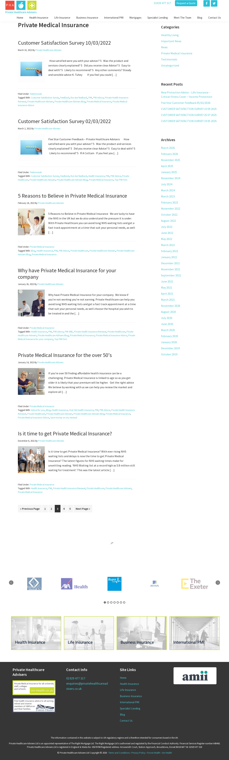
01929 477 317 (162, 3)
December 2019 (170, 348)
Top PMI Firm (121, 179)
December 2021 (170, 263)
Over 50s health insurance (81, 410)
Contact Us (126, 720)
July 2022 (166, 227)
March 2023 (168, 196)
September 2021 (171, 275)
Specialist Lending (130, 708)
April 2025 (167, 166)
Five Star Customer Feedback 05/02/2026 (185, 103)
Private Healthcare (79, 250)
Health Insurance (96, 176)
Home (123, 677)
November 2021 (170, 269)
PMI (90, 97)
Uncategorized (170, 65)
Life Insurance (128, 690)
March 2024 (168, 190)
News (164, 47)
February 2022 (169, 251)
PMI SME (69, 331)
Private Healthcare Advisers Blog (70, 101)
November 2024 (170, 178)
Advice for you (38, 410)
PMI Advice (98, 97)
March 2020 (168, 330)
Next (218, 582)
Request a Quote (186, 3)
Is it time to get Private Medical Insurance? (65, 433)
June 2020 (167, 324)
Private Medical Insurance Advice (111, 335)
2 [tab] (108, 602)
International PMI (129, 702)
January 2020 (169, 342)
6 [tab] (121, 602)
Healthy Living (170, 35)
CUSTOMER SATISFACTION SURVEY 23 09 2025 (189, 109)
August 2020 (168, 312)
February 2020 (169, 336)
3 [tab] (111, 602)
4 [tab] (114, 602)
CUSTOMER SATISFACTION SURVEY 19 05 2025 (189, 121)
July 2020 (166, 318)
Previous (11, 582)
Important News (171, 41)
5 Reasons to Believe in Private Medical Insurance (72, 195)
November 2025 (170, 160)
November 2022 (170, 208)
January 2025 (169, 172)
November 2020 (170, 305)
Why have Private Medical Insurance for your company (67, 273)
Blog (33, 250)
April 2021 (167, 293)
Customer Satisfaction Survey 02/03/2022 (64, 121)
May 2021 (166, 287)
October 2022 (169, 214)
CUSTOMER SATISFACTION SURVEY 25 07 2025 (189, 115)
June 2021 (167, 281)
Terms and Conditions (119, 752)
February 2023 (169, 202)
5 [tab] (118, 602)
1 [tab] (105, 602)
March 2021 (168, 299)
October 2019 (169, 354)
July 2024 (166, 184)
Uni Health (167, 752)
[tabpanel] (114, 584)
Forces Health (153, 752)
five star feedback (79, 97)
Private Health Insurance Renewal (90, 331)
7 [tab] (124, 602)
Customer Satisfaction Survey (45, 97)
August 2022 (168, 220)
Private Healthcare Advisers (40, 101)
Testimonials (36, 93)
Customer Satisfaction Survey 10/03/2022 (64, 42)
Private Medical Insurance (99, 101)
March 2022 (168, 245)
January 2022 (169, 257)
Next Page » (83, 508)
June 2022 (167, 233)
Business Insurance (131, 696)
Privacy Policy (138, 752)
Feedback (64, 97)
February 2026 (169, 154)
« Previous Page (30, 508)
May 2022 (166, 239)
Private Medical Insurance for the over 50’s (65, 355)
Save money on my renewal (63, 417)
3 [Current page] (58, 508)
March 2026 (168, 148)
